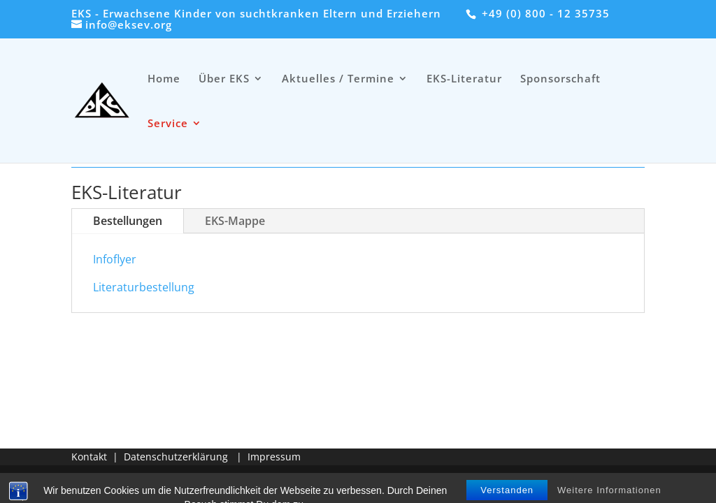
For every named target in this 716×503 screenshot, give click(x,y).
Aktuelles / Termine (338, 79)
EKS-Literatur (464, 79)
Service (168, 124)
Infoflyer (114, 259)
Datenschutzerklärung (176, 456)
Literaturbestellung (143, 287)
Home (164, 79)
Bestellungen (127, 220)
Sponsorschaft (560, 79)
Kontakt (89, 456)
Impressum (274, 456)
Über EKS (224, 79)
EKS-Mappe (235, 220)
